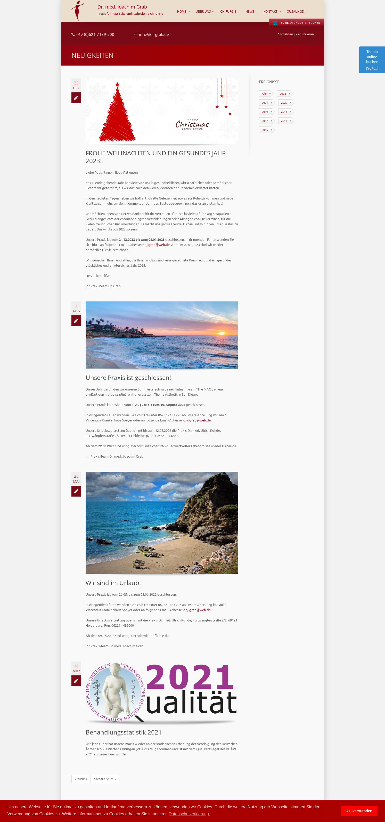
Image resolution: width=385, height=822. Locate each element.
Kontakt (270, 11)
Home (181, 11)
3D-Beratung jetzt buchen (296, 22)
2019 (265, 111)
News (249, 11)
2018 (284, 111)
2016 (284, 120)
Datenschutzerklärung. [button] (189, 814)
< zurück (81, 779)
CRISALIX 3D (295, 11)
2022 (283, 93)
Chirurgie (228, 11)
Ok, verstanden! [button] (360, 811)
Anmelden (285, 34)
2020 (284, 102)
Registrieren (305, 34)
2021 (265, 102)
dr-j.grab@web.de (156, 244)
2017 (265, 120)
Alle (264, 93)
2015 (265, 129)
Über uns (203, 11)
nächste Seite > (105, 779)
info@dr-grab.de (151, 34)
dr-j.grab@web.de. (197, 420)
